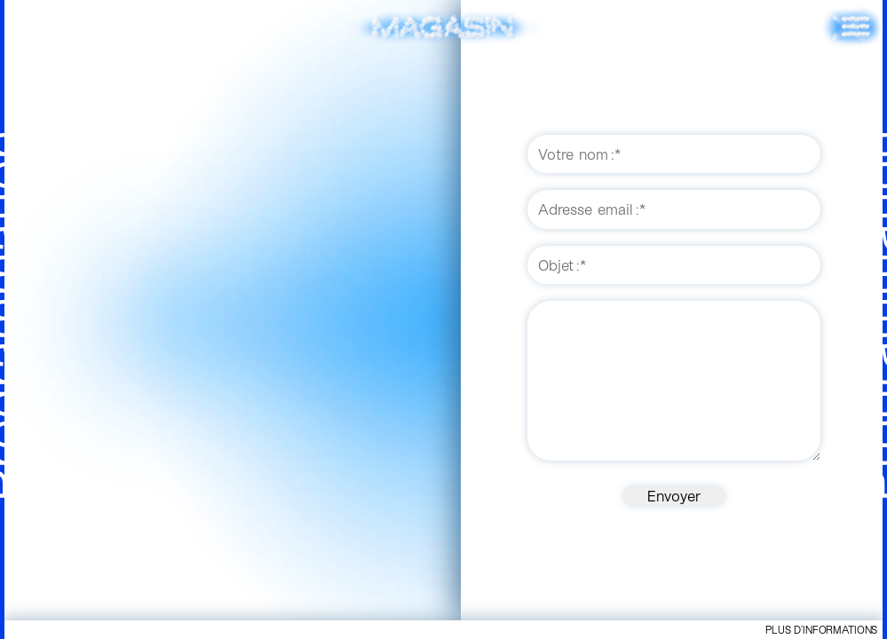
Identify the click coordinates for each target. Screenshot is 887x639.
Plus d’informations (821, 629)
